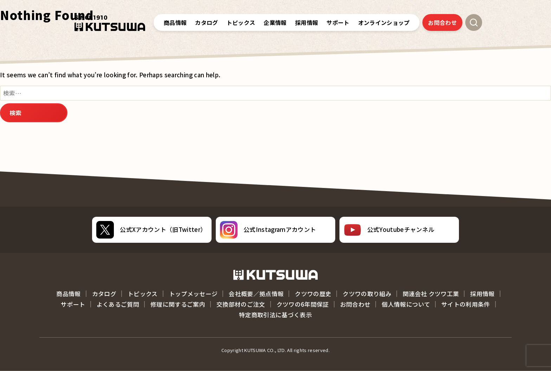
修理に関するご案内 (177, 304)
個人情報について (406, 304)
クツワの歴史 (313, 293)
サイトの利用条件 (465, 304)
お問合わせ (442, 22)
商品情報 (175, 22)
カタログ (206, 22)
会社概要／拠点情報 (256, 293)
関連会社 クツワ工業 (431, 293)
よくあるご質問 (118, 304)
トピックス (241, 22)
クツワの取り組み (367, 293)
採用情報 (482, 293)
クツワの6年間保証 (303, 304)
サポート (73, 304)
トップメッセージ (193, 293)
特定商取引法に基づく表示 (275, 315)
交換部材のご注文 (240, 304)
